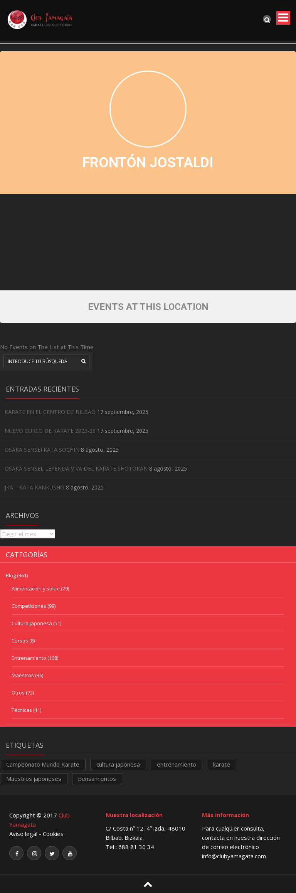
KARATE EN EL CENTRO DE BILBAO (50, 411)
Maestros (23, 675)
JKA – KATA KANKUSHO (34, 487)
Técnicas (22, 709)
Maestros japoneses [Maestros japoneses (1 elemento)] (33, 778)
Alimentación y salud (36, 588)
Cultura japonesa (32, 623)
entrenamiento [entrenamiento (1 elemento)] (176, 764)
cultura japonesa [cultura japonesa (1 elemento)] (118, 764)
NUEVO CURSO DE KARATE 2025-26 (50, 430)
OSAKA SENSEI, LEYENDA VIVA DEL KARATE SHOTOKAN (76, 468)
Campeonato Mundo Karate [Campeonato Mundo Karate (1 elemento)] (42, 764)
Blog (11, 575)
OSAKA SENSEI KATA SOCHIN (42, 449)
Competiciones (29, 605)
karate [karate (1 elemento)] (221, 764)
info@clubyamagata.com (234, 856)
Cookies (53, 834)
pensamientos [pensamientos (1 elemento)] (97, 778)
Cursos (20, 640)
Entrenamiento (29, 657)
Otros (18, 692)
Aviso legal (23, 834)
